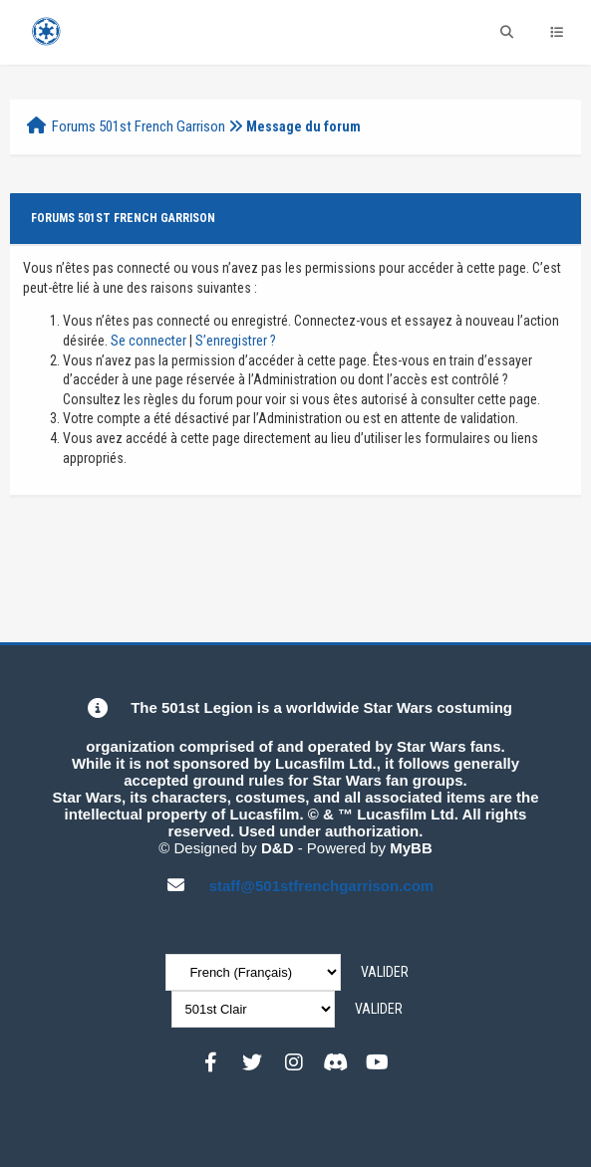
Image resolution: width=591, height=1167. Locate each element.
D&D (277, 847)
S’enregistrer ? (235, 341)
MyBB (411, 847)
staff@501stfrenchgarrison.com (322, 885)
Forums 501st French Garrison (138, 126)
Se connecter (148, 341)
